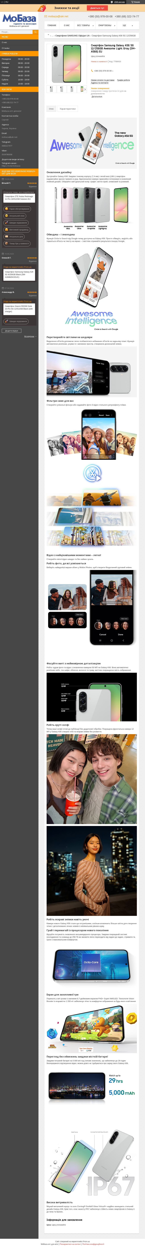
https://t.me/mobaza (11, 165)
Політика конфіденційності (93, 1244)
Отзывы (5, 48)
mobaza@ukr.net (9, 137)
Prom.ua (86, 1242)
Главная (51, 25)
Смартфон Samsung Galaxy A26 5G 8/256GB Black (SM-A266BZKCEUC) (19, 274)
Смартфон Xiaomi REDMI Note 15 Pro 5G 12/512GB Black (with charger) (19, 309)
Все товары (83, 25)
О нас (4, 42)
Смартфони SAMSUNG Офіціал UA (72, 35)
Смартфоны (104, 25)
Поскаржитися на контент (70, 1244)
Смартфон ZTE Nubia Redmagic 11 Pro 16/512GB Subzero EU (19, 197)
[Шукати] (35, 32)
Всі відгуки (29, 336)
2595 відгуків (119, 2)
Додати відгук (11, 330)
